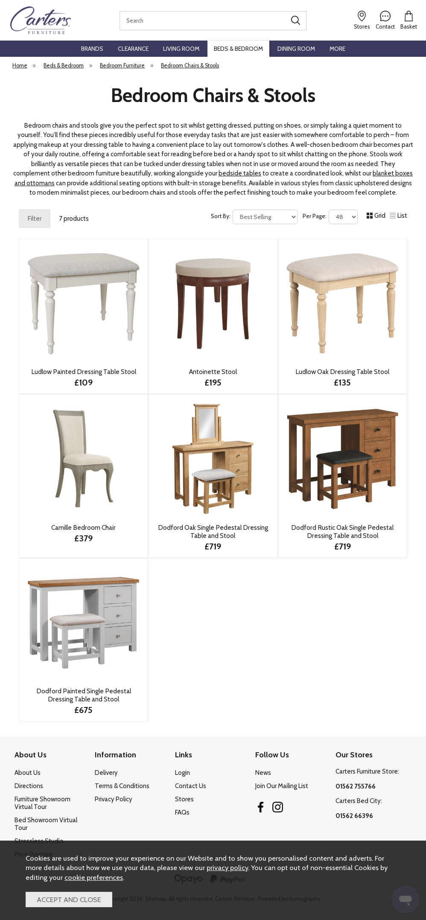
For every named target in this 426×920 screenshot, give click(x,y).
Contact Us (190, 786)
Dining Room (296, 48)
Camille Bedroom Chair (83, 527)
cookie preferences (93, 877)
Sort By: (254, 217)
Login (182, 773)
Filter (34, 218)
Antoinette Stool (213, 372)
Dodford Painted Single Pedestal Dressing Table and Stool (83, 695)
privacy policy (227, 867)
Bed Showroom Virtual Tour (46, 824)
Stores (184, 799)
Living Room (181, 48)
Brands (92, 48)
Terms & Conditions (122, 786)
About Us (28, 773)
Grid (376, 215)
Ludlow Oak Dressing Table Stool (342, 372)
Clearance (133, 48)
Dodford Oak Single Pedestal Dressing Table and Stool (213, 531)
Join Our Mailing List (281, 786)
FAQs (182, 812)
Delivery (106, 773)
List (398, 215)
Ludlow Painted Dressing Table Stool (83, 372)
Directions (29, 786)
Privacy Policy (113, 799)
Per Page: (330, 217)
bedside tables (240, 173)
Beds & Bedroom (238, 48)
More (337, 48)
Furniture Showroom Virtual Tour (42, 803)
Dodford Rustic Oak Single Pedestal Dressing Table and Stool (342, 531)
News (263, 773)
